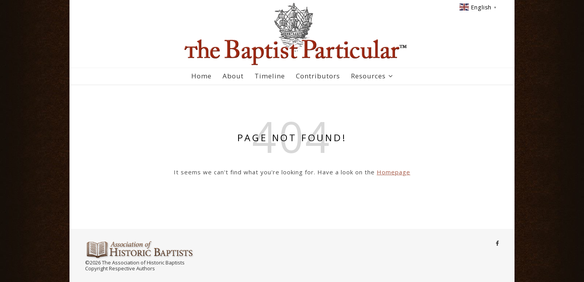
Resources (368, 75)
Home (201, 75)
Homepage (393, 172)
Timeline (270, 75)
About (233, 75)
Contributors (318, 75)
